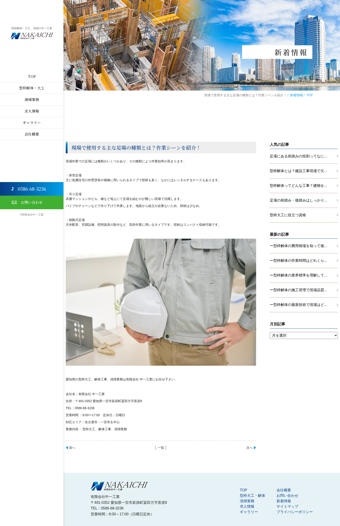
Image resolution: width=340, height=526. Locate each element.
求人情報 (31, 111)
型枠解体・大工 (31, 88)
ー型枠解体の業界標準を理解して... (298, 275)
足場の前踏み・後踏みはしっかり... (298, 200)
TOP (32, 76)
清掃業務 (31, 99)
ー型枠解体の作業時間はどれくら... (298, 260)
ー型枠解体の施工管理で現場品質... (298, 290)
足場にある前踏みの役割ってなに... (298, 156)
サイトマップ (287, 506)
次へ (249, 447)
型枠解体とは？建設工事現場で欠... (298, 171)
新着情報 (296, 95)
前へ (72, 447)
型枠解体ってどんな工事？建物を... (298, 185)
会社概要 (31, 134)
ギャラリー (32, 122)
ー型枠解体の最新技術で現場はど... (298, 305)
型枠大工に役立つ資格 (288, 215)
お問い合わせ (32, 202)
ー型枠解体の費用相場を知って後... (298, 246)
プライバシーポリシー (295, 512)
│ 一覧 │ (161, 447)
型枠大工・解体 (252, 495)
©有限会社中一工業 (32, 214)
